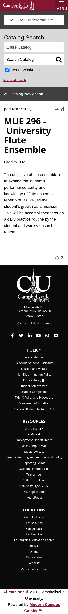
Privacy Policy (32, 380)
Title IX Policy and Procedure (34, 398)
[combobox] (34, 20)
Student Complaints (34, 392)
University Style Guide (34, 486)
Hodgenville (34, 534)
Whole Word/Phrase (27, 70)
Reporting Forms (34, 463)
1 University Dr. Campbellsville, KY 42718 (34, 309)
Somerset (34, 563)
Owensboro (34, 557)
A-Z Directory (34, 429)
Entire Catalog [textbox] (18, 47)
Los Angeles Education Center (34, 540)
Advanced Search (14, 80)
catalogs (17, 592)
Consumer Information (33, 403)
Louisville (34, 546)
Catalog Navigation (26, 94)
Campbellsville (34, 517)
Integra (34, 498)
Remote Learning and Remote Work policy (34, 457)
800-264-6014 (34, 316)
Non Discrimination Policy (34, 375)
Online (34, 552)
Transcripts (34, 475)
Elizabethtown (34, 523)
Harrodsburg (34, 529)
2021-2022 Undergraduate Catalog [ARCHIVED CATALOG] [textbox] (35, 20)
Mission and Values (34, 369)
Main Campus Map (34, 446)
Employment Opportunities (34, 440)
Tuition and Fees (34, 480)
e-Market (34, 434)
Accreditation (34, 357)
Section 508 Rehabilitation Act (34, 409)
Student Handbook (32, 469)
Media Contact (34, 452)
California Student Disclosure (34, 363)
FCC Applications (34, 492)
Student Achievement (34, 386)
